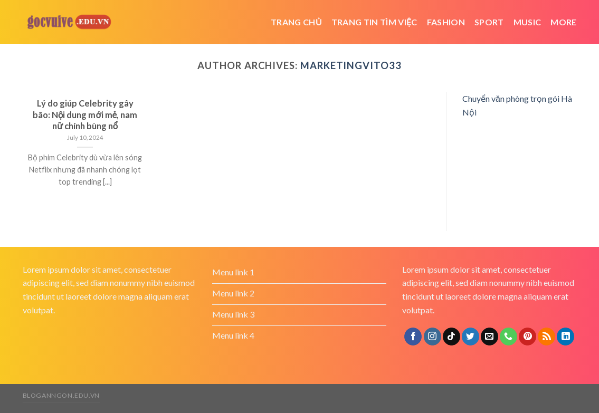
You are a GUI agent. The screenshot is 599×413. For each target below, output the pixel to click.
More (563, 22)
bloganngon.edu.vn (61, 395)
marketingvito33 (351, 65)
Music (527, 22)
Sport (489, 22)
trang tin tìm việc (374, 22)
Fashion (446, 22)
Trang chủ (296, 22)
